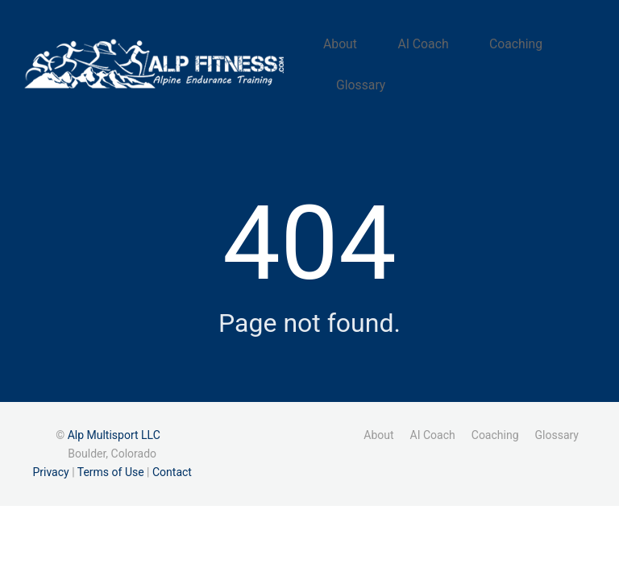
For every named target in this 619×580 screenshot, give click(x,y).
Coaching (504, 46)
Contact (172, 462)
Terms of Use (110, 462)
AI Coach (429, 46)
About (363, 46)
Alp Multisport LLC (114, 424)
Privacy (50, 462)
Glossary (382, 71)
